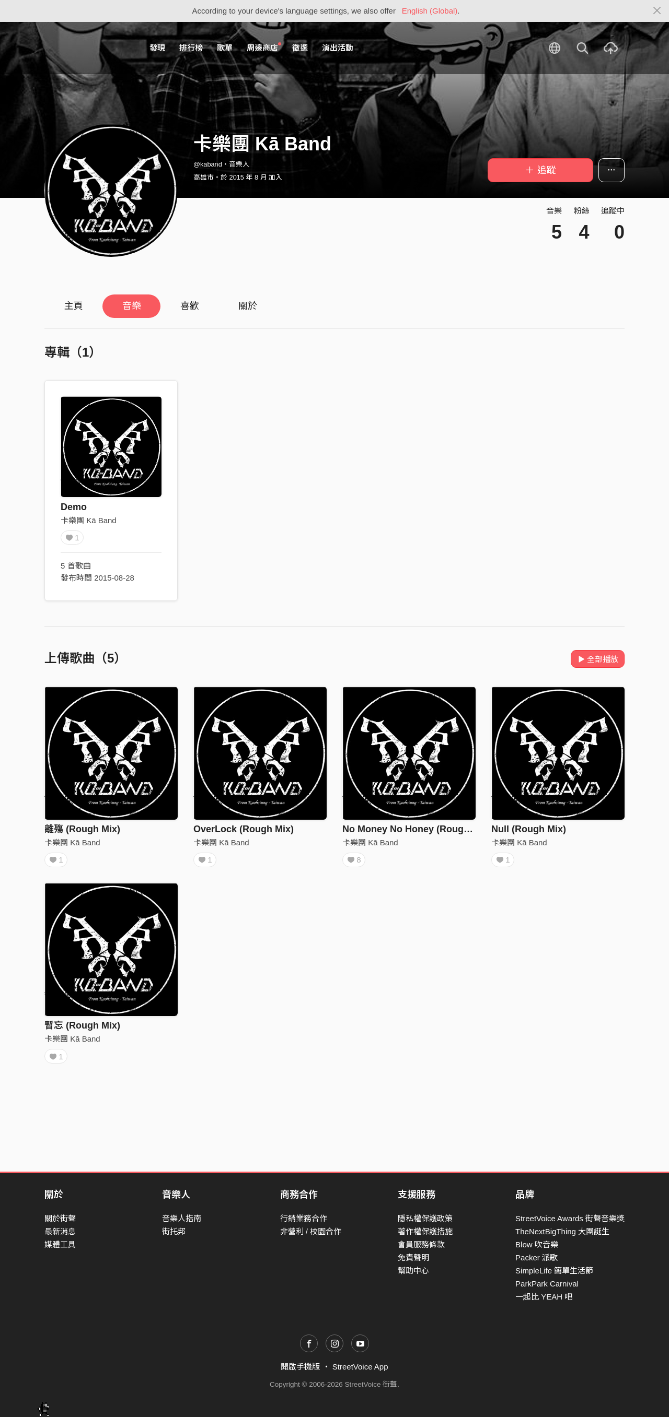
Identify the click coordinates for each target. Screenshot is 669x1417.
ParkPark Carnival (547, 1284)
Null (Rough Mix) (528, 829)
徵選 (300, 47)
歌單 (225, 47)
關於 (247, 306)
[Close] (657, 11)
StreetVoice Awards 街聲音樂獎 (570, 1218)
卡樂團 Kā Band (89, 520)
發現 (157, 47)
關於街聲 (60, 1218)
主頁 (73, 306)
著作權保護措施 (425, 1231)
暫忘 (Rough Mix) (82, 1029)
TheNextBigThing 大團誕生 (562, 1231)
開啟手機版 (300, 1367)
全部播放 (597, 659)
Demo (74, 507)
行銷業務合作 (303, 1218)
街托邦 (174, 1231)
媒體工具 (60, 1244)
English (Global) (430, 10)
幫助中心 (413, 1271)
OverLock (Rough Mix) (243, 829)
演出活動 (337, 47)
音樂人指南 (181, 1218)
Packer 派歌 (536, 1257)
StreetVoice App (360, 1367)
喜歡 (189, 306)
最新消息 (60, 1231)
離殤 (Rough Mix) (82, 829)
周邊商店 (264, 47)
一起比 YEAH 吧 (543, 1297)
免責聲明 (413, 1257)
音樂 (131, 306)
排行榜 (191, 47)
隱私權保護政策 (425, 1218)
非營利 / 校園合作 (311, 1231)
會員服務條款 (421, 1244)
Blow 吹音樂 (536, 1244)
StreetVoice (87, 48)
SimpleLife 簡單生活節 (554, 1271)
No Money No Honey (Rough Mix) (416, 829)
